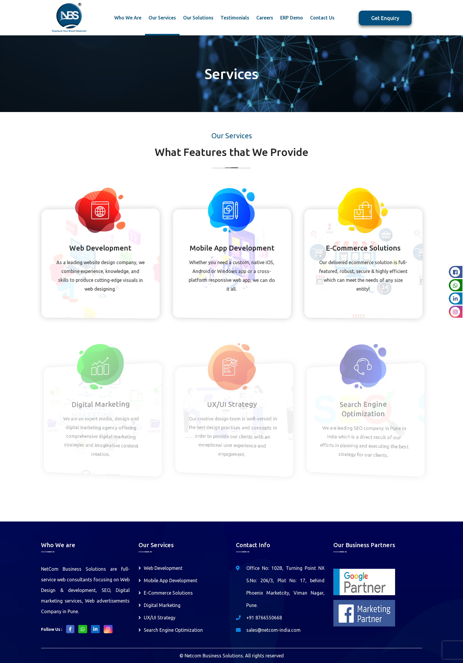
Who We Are (127, 17)
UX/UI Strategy (159, 617)
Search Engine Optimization (173, 630)
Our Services (162, 17)
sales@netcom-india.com (273, 630)
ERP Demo (291, 17)
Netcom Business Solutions (214, 655)
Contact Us (322, 17)
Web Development (163, 568)
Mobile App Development (170, 580)
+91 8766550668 (264, 617)
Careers (264, 17)
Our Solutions (198, 17)
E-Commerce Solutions (168, 592)
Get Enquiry (385, 18)
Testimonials (235, 17)
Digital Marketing (162, 605)
